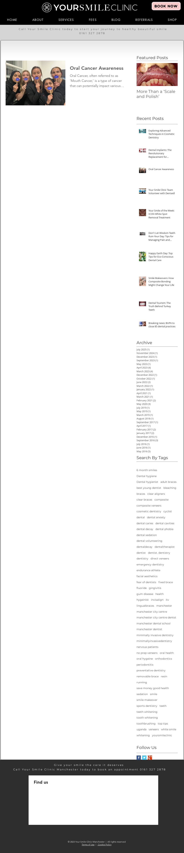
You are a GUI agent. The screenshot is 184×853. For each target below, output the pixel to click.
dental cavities (164, 523)
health (159, 594)
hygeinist (143, 599)
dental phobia (164, 529)
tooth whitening (147, 717)
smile (153, 694)
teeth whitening (147, 712)
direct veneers (160, 558)
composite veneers (149, 505)
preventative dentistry (151, 670)
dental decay (145, 529)
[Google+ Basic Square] (150, 757)
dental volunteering (149, 540)
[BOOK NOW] (166, 6)
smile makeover (147, 700)
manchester (164, 605)
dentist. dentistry (159, 552)
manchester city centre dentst (156, 617)
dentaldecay (144, 546)
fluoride (142, 588)
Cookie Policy (104, 844)
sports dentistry (147, 706)
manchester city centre (152, 611)
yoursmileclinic (162, 735)
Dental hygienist (147, 482)
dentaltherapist (165, 546)
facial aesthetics (147, 576)
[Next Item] (171, 74)
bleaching (169, 488)
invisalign (157, 599)
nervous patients (147, 647)
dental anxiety (156, 517)
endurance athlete (148, 570)
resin (164, 676)
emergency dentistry (150, 564)
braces (141, 494)
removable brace (148, 676)
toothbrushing (146, 723)
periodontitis (145, 664)
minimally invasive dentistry (155, 635)
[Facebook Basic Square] (139, 757)
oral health (167, 653)
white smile (168, 729)
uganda (141, 729)
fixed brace (165, 582)
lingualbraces (145, 605)
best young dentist (149, 488)
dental (141, 517)
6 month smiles (147, 470)
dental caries (145, 523)
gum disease (145, 594)
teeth (163, 706)
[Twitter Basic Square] (144, 757)
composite (161, 499)
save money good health (153, 688)
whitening (143, 735)
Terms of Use (88, 844)
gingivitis (155, 588)
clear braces (144, 499)
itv (167, 599)
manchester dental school (154, 623)
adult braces (168, 482)
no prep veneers (147, 653)
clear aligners (156, 494)
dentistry (142, 558)
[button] (38, 20)
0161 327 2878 (93, 33)
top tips (163, 723)
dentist (141, 552)
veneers (154, 729)
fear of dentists (146, 582)
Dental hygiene (147, 476)
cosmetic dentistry (149, 511)
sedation (142, 694)
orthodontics (163, 658)
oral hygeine (145, 658)
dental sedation (147, 535)
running (142, 682)
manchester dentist (149, 629)
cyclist (167, 511)
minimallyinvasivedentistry (154, 641)
